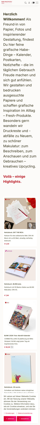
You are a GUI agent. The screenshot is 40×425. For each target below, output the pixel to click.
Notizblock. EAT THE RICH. (14, 232)
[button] (25, 3)
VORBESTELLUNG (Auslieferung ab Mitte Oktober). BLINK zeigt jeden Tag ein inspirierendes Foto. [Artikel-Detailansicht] (18, 341)
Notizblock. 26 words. (12, 387)
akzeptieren (24, 419)
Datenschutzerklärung (24, 413)
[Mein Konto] (29, 2)
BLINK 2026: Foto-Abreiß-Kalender (17, 335)
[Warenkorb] (32, 3)
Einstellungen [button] (9, 413)
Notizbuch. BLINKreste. (12, 284)
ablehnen (10, 419)
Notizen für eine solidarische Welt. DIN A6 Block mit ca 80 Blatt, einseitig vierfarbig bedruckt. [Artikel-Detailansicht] (18, 238)
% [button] (12, 347)
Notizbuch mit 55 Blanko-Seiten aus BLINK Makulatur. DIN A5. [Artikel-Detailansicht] (19, 288)
